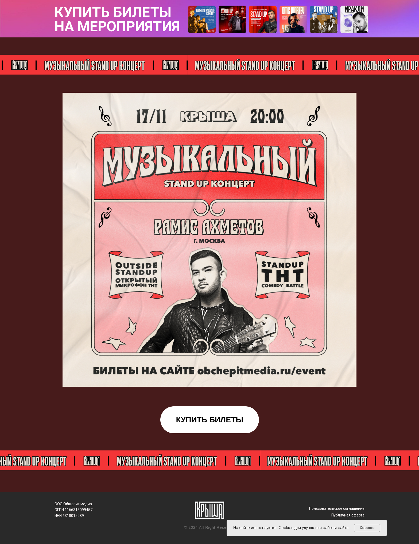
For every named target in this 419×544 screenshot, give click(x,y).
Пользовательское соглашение (336, 508)
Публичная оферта (347, 515)
